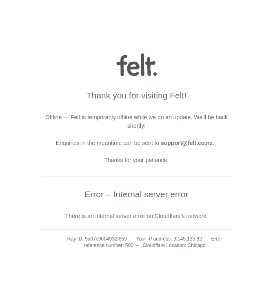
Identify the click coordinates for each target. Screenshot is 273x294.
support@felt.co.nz (186, 143)
